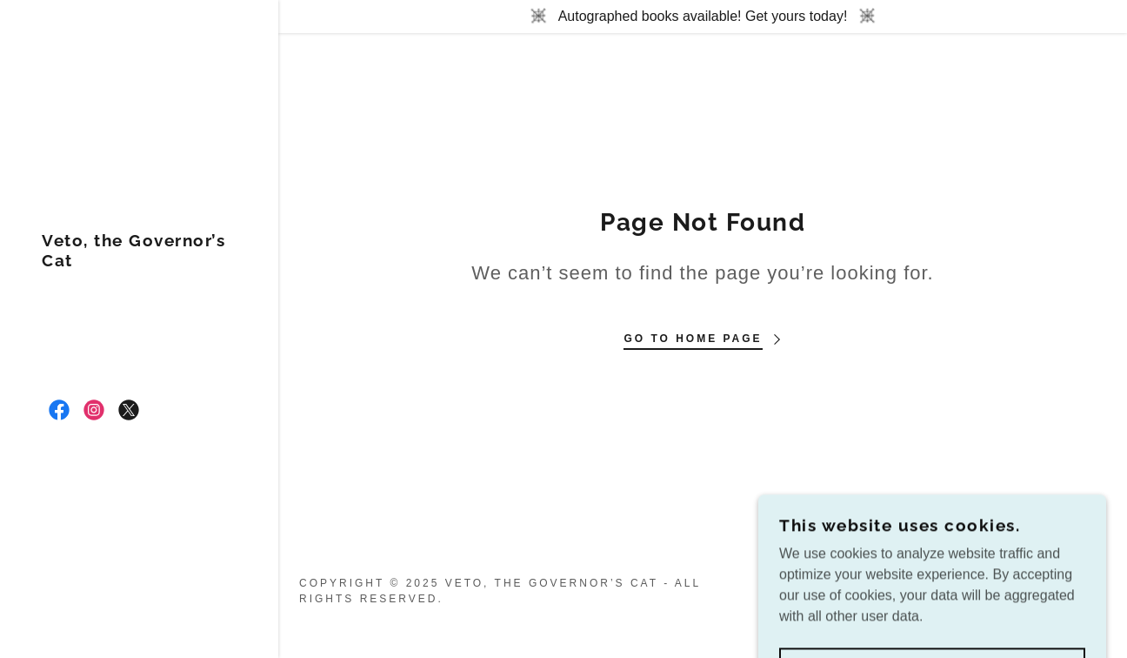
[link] (139, 261)
